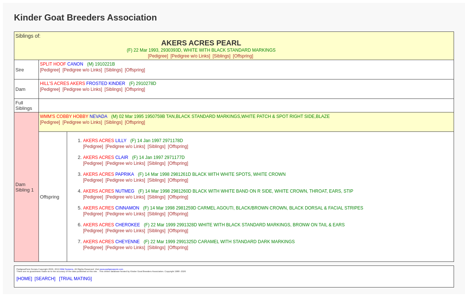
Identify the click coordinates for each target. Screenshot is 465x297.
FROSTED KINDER (82, 83)
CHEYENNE (111, 241)
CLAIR (105, 157)
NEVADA (73, 116)
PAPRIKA (108, 174)
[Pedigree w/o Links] (190, 56)
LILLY (105, 140)
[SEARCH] (44, 278)
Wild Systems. (67, 269)
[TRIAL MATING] (75, 278)
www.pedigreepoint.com (111, 269)
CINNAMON (111, 208)
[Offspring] (243, 56)
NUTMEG (108, 191)
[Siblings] (222, 56)
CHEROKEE (111, 224)
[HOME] (24, 278)
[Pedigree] (158, 56)
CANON (61, 64)
